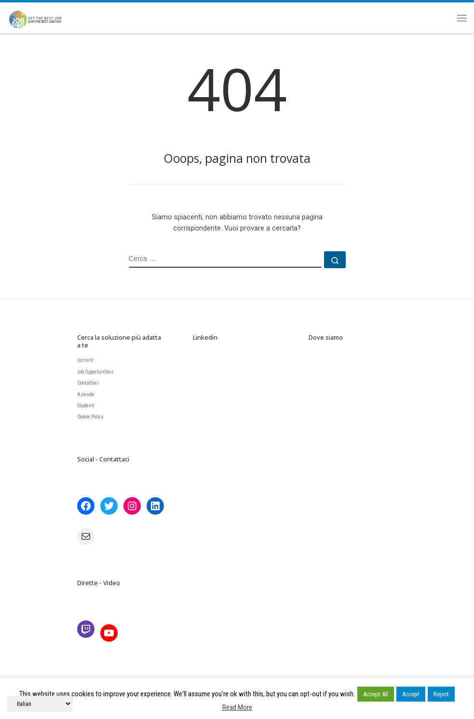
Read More (237, 707)
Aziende (86, 394)
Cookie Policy (90, 417)
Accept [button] (411, 694)
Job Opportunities (95, 372)
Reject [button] (441, 694)
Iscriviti (85, 360)
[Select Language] (39, 704)
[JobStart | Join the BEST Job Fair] (39, 16)
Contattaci (88, 383)
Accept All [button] (375, 694)
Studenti (86, 406)
